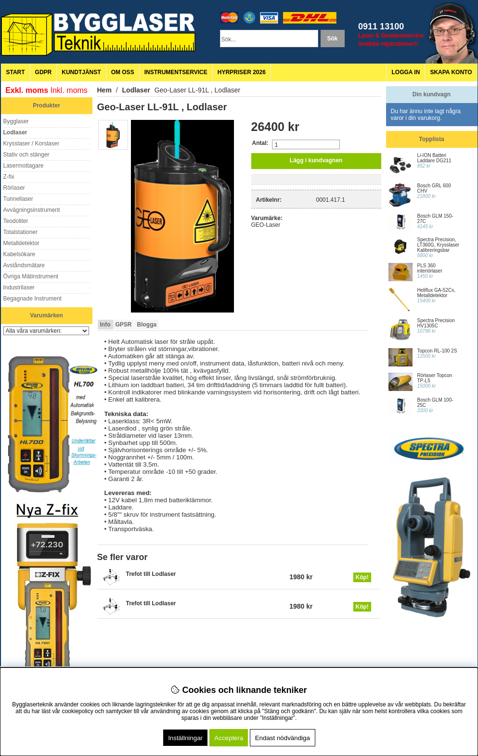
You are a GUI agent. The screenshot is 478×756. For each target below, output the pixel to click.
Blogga (147, 324)
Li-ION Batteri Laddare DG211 (434, 158)
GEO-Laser (266, 225)
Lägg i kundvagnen (316, 160)
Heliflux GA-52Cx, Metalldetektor (436, 292)
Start (15, 72)
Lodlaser (136, 90)
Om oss (122, 72)
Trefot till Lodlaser (151, 574)
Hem (104, 90)
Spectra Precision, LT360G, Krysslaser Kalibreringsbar (438, 245)
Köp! (362, 577)
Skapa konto (451, 72)
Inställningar (185, 738)
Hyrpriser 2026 (242, 72)
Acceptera (228, 738)
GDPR (43, 72)
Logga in (405, 72)
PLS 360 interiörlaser (429, 268)
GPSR (124, 324)
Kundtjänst (81, 72)
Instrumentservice (175, 72)
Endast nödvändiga (282, 738)
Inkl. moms (69, 90)
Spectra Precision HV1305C (436, 323)
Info (105, 324)
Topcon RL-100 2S (437, 350)
